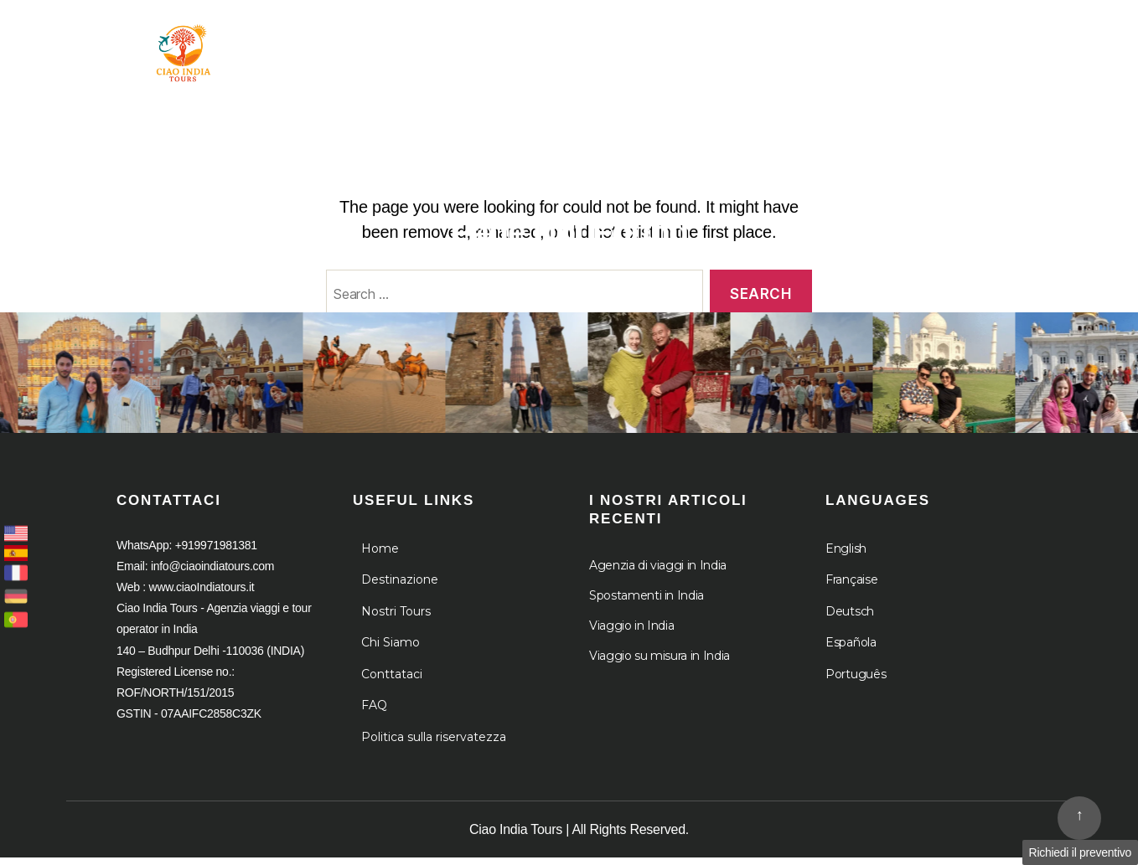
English (845, 556)
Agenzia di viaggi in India (658, 572)
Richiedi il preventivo (1080, 852)
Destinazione (617, 40)
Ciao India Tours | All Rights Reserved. (579, 837)
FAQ (374, 712)
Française (851, 587)
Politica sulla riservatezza (433, 744)
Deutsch (849, 618)
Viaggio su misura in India (659, 663)
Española (851, 649)
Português (856, 681)
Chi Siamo (755, 40)
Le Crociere (888, 40)
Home (367, 40)
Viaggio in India (631, 633)
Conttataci (391, 681)
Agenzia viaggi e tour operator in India (195, 109)
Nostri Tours (396, 618)
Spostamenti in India (646, 602)
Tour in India (472, 40)
